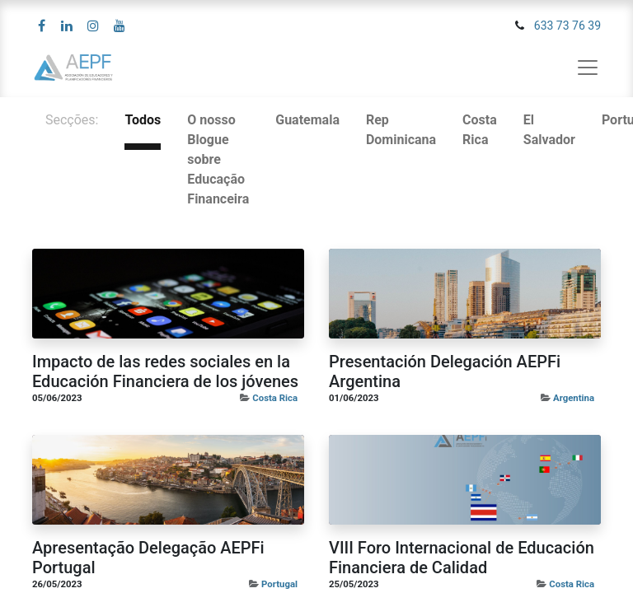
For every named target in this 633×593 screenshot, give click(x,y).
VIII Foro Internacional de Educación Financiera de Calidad (461, 557)
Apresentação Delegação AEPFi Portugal (148, 557)
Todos (142, 120)
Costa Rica (275, 398)
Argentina (573, 398)
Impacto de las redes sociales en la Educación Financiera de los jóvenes (165, 371)
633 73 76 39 (567, 25)
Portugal (279, 584)
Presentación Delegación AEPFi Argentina (444, 371)
